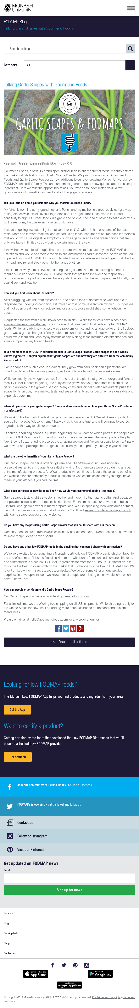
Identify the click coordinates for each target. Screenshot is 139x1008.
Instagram (86, 965)
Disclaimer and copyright (106, 997)
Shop (6, 943)
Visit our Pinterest (30, 849)
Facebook (52, 965)
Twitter (63, 965)
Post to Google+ (80, 628)
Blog (6, 923)
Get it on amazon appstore (69, 985)
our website (127, 532)
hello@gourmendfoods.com (49, 620)
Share (58, 628)
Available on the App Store (36, 974)
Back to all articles (69, 642)
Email (7, 870)
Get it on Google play (100, 974)
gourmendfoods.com (74, 596)
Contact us (25, 822)
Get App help (11, 933)
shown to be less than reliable (24, 324)
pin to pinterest (73, 628)
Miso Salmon (76, 532)
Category (10, 65)
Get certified (18, 757)
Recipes (8, 913)
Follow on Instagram (32, 836)
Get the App (17, 709)
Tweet (66, 628)
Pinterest (75, 965)
